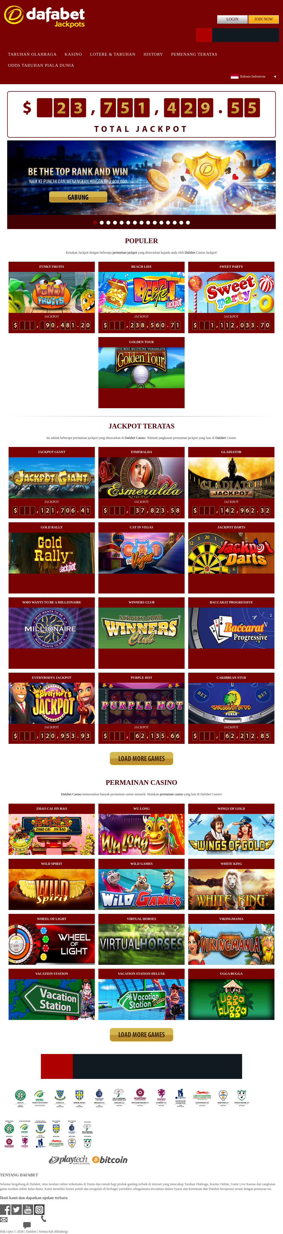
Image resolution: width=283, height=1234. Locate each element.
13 (175, 223)
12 (168, 223)
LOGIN (232, 19)
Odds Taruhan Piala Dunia (41, 65)
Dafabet (190, 252)
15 (188, 223)
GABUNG (78, 198)
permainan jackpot (124, 252)
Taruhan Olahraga (32, 54)
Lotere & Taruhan (113, 54)
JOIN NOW (263, 19)
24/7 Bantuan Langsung (43, 1227)
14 (181, 223)
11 (161, 223)
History (153, 54)
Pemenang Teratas (194, 54)
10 (155, 223)
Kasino (73, 54)
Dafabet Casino (135, 438)
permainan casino (171, 794)
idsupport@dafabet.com (20, 1220)
